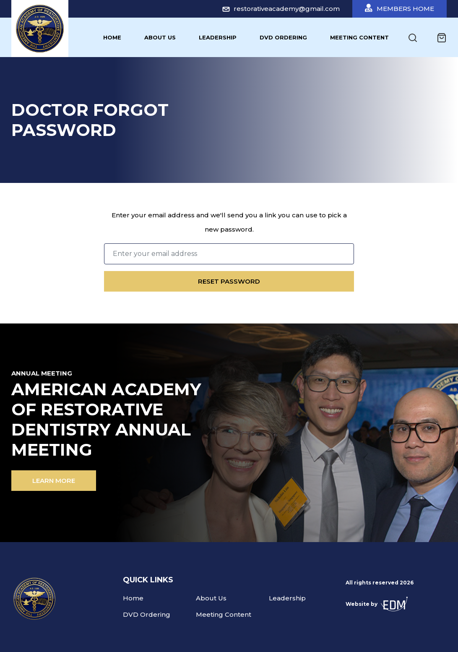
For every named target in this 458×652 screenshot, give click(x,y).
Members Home (399, 8)
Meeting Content (359, 37)
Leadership (218, 37)
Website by (377, 604)
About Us (160, 37)
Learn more (53, 481)
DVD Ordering (283, 37)
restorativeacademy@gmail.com (281, 9)
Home (112, 37)
